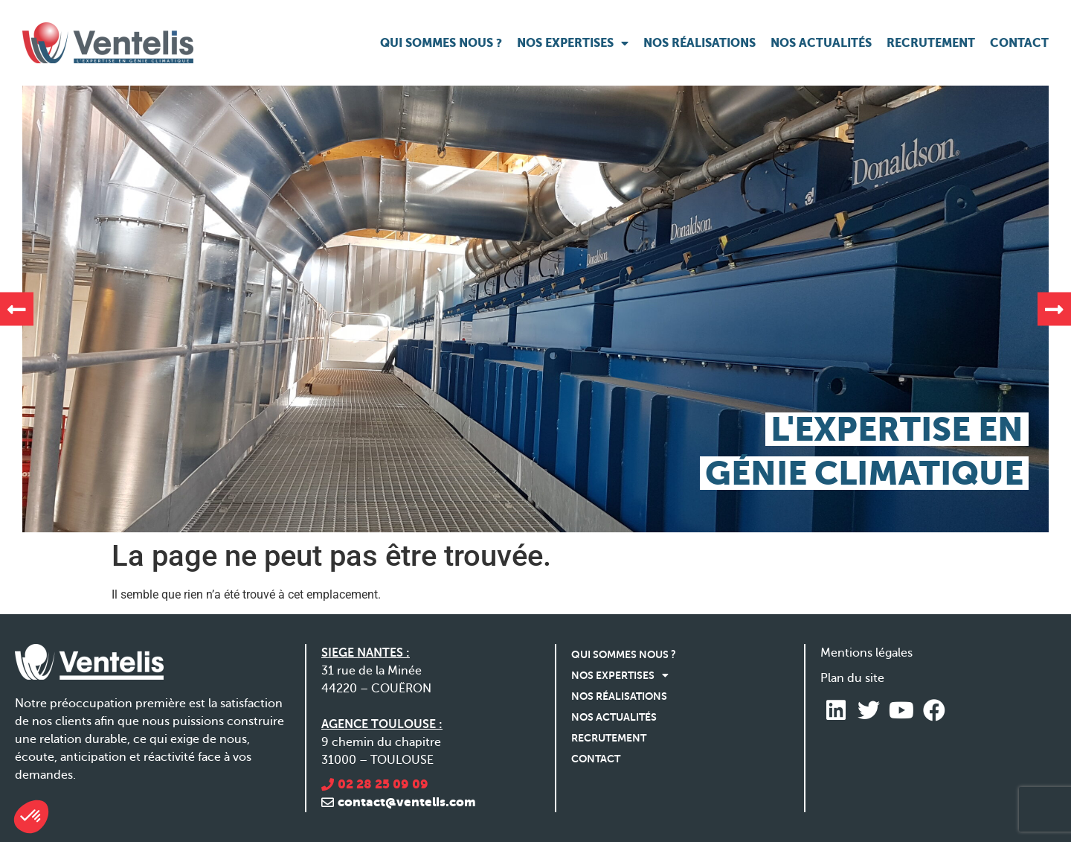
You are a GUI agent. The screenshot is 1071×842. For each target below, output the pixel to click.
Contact (1019, 43)
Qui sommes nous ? (441, 43)
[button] (16, 309)
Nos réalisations (699, 43)
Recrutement (931, 43)
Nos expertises (572, 43)
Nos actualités (821, 43)
